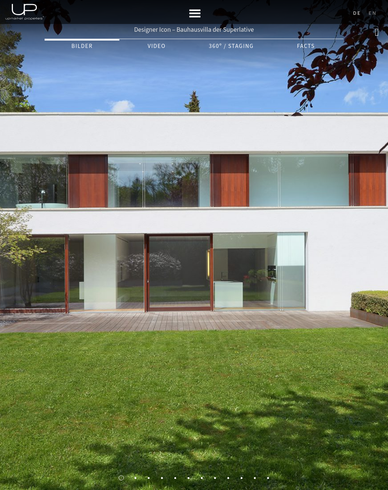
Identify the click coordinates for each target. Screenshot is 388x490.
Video (157, 46)
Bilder (82, 46)
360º (231, 46)
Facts (306, 46)
